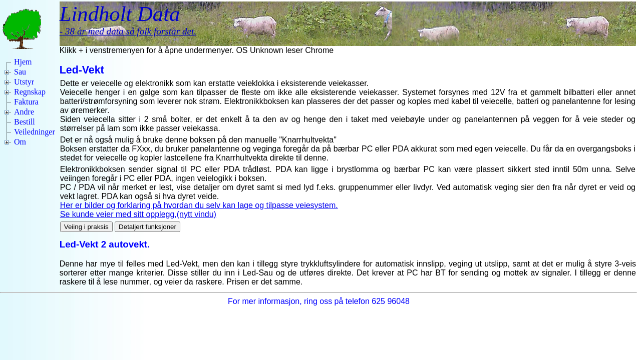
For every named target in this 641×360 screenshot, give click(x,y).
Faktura (26, 102)
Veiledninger (34, 132)
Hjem (23, 62)
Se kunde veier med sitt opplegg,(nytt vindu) (138, 214)
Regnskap (30, 92)
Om (20, 142)
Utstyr (24, 82)
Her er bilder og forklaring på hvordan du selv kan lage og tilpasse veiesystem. (199, 205)
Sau (20, 72)
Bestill (24, 122)
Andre (24, 112)
